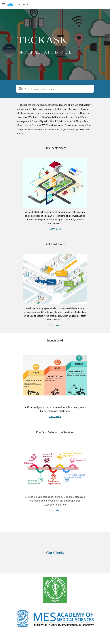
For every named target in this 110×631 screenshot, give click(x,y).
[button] (3, 4)
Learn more (55, 229)
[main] (55, 39)
